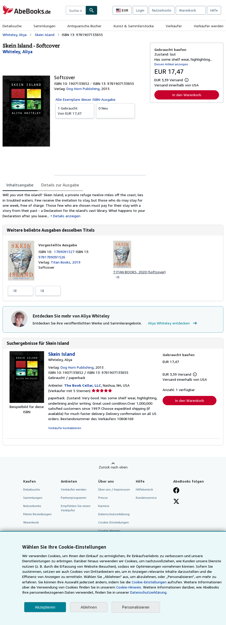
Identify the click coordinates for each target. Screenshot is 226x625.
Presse (103, 498)
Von (75, 110)
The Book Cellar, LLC (82, 385)
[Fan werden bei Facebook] (176, 491)
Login (140, 10)
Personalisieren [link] (135, 607)
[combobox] (76, 10)
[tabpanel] (74, 205)
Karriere (103, 506)
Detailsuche (12, 26)
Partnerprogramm (73, 498)
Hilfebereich (144, 489)
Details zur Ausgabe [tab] (60, 184)
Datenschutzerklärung (114, 514)
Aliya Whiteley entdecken (173, 323)
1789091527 (65, 251)
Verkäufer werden (208, 26)
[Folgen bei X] (176, 502)
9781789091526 (51, 257)
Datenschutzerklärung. (148, 592)
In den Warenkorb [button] (186, 95)
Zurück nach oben (113, 467)
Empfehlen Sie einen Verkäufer (75, 508)
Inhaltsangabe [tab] (20, 184)
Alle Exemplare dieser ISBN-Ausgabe (85, 99)
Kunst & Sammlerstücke (134, 26)
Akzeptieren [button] (45, 607)
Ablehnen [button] (89, 607)
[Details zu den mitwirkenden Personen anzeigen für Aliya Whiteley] (17, 51)
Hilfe (214, 10)
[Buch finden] (91, 10)
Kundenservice (146, 498)
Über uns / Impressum (114, 489)
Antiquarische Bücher (84, 26)
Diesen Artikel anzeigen (171, 64)
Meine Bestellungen (37, 514)
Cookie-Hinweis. (129, 587)
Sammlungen (44, 26)
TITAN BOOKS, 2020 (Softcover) (139, 272)
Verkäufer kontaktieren (64, 428)
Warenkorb (31, 522)
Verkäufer (174, 26)
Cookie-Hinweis (109, 531)
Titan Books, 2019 (65, 262)
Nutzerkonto (161, 10)
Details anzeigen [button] (66, 216)
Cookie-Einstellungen (149, 582)
